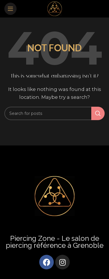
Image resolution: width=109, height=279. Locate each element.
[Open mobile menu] (10, 9)
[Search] (54, 113)
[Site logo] (54, 8)
